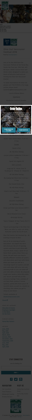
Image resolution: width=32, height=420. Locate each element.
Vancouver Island (8, 130)
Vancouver (23, 130)
